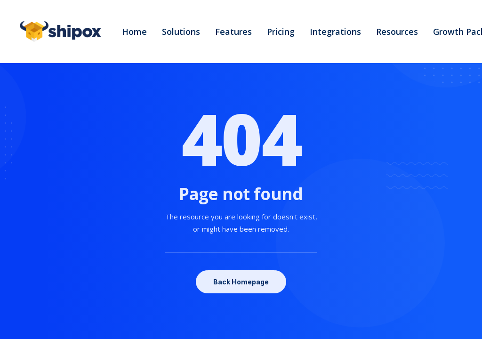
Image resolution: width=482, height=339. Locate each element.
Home (134, 31)
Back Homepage (241, 282)
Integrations (335, 31)
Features (233, 31)
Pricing (281, 31)
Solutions (181, 31)
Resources (397, 31)
